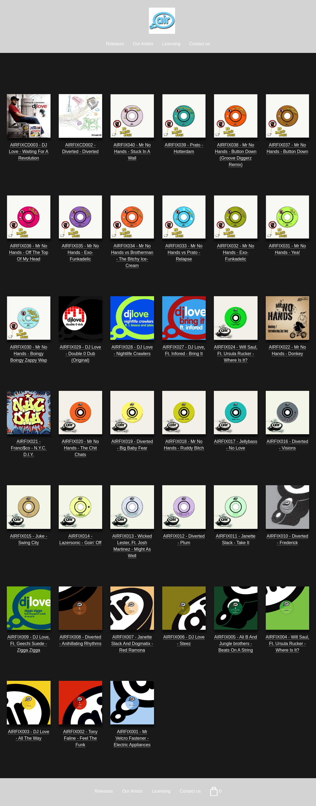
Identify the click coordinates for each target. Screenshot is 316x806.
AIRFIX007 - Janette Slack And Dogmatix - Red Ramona (132, 643)
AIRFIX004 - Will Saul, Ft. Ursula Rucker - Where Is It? (287, 643)
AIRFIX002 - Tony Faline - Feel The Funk (80, 738)
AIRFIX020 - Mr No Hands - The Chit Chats (80, 448)
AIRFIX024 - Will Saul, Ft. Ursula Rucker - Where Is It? (235, 353)
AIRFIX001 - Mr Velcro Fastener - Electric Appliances (132, 738)
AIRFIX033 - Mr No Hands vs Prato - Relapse (183, 252)
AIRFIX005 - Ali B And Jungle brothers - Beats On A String (235, 643)
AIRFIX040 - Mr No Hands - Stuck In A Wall (132, 151)
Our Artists (143, 43)
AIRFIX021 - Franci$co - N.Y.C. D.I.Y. (28, 448)
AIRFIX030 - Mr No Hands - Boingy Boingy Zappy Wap (28, 353)
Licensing (171, 43)
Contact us (199, 43)
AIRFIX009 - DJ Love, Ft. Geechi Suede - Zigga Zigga (28, 643)
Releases (115, 43)
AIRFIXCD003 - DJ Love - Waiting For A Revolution (28, 151)
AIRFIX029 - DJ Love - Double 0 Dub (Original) (80, 353)
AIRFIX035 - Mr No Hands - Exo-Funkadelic (80, 252)
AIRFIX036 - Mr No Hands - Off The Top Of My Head (28, 252)
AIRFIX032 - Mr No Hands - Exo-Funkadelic (235, 252)
